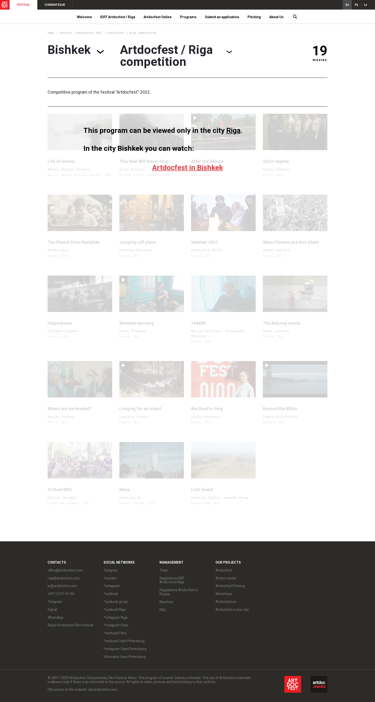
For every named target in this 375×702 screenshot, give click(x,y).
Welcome (84, 17)
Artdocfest (223, 570)
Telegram (55, 602)
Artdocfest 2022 (90, 32)
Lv (365, 4)
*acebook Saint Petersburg (124, 641)
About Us (276, 17)
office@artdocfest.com (65, 570)
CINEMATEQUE (54, 4)
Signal (52, 609)
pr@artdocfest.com (62, 586)
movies (320, 60)
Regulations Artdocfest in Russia (179, 592)
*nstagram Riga (115, 617)
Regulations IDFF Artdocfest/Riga (172, 580)
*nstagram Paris (116, 625)
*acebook (111, 594)
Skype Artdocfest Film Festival (70, 625)
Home (51, 32)
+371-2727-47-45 (61, 594)
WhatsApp (55, 617)
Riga (233, 130)
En (347, 4)
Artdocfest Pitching (230, 586)
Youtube (110, 578)
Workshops (223, 594)
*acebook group (116, 602)
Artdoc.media (225, 578)
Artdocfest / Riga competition (132, 32)
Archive (66, 32)
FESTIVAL (23, 4)
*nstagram (112, 586)
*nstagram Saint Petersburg (125, 649)
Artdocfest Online (157, 17)
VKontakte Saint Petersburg (125, 657)
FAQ (163, 610)
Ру (356, 4)
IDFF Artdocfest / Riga (117, 17)
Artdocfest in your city (232, 609)
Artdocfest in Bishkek (187, 167)
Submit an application (222, 17)
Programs (188, 17)
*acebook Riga (115, 609)
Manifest (166, 602)
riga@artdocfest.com (64, 578)
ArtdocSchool (225, 602)
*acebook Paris (115, 633)
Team (164, 570)
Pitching (254, 17)
